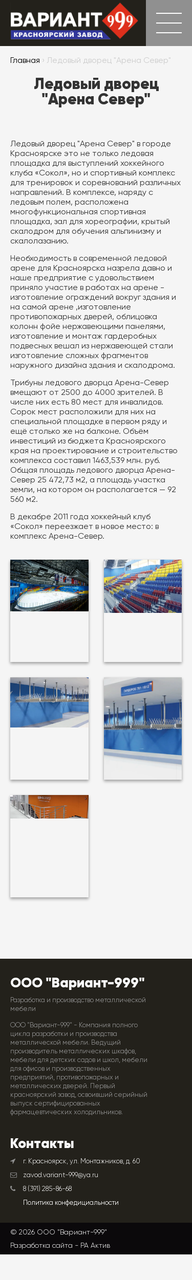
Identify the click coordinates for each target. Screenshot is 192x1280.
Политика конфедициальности (71, 1203)
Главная (25, 61)
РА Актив (95, 1245)
